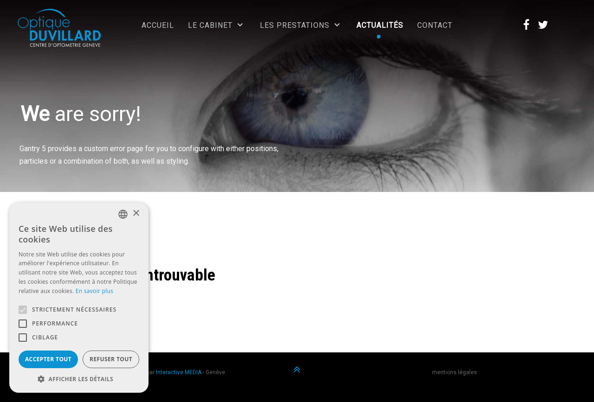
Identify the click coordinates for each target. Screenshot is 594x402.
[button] (79, 378)
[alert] (78, 298)
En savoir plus (94, 291)
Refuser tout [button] (111, 359)
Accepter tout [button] (48, 359)
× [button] (135, 213)
